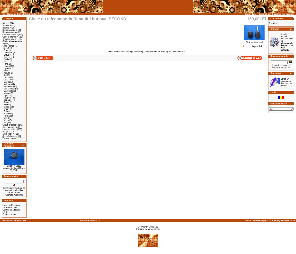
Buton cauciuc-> (9, 30)
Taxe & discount (9, 207)
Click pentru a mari (254, 41)
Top (3, 14)
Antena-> (6, 25)
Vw (5, 122)
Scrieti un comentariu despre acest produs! (286, 82)
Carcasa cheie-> (9, 34)
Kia (5, 75)
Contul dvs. (250, 14)
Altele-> (5, 23)
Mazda (7, 82)
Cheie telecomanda (26, 14)
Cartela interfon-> (10, 37)
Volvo (6, 120)
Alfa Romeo (8, 46)
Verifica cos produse (284, 14)
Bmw (6, 50)
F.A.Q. (5, 212)
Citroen (7, 57)
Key (156, 227)
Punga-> (6, 131)
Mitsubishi (8, 91)
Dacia (6, 59)
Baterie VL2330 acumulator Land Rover (14, 167)
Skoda (6, 107)
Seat (6, 104)
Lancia (7, 77)
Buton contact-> (9, 32)
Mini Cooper (9, 89)
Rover (6, 102)
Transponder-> (9, 138)
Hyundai (7, 68)
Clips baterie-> (9, 127)
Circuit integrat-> (10, 125)
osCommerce (154, 229)
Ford (6, 64)
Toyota (6, 116)
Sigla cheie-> (8, 134)
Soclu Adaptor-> (9, 136)
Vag (5, 118)
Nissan (7, 93)
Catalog (11, 14)
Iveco (6, 71)
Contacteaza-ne (9, 214)
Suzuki (7, 113)
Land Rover (9, 80)
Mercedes (8, 86)
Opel (6, 95)
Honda (7, 66)
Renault (42, 14)
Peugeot (7, 98)
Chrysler (7, 55)
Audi (5, 48)
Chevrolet (8, 52)
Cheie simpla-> (9, 39)
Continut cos (265, 14)
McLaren (8, 84)
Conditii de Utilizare (11, 210)
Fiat (5, 62)
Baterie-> (6, 28)
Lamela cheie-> (9, 129)
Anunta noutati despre (287, 42)
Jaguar (7, 73)
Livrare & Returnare (11, 205)
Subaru (7, 111)
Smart (6, 109)
